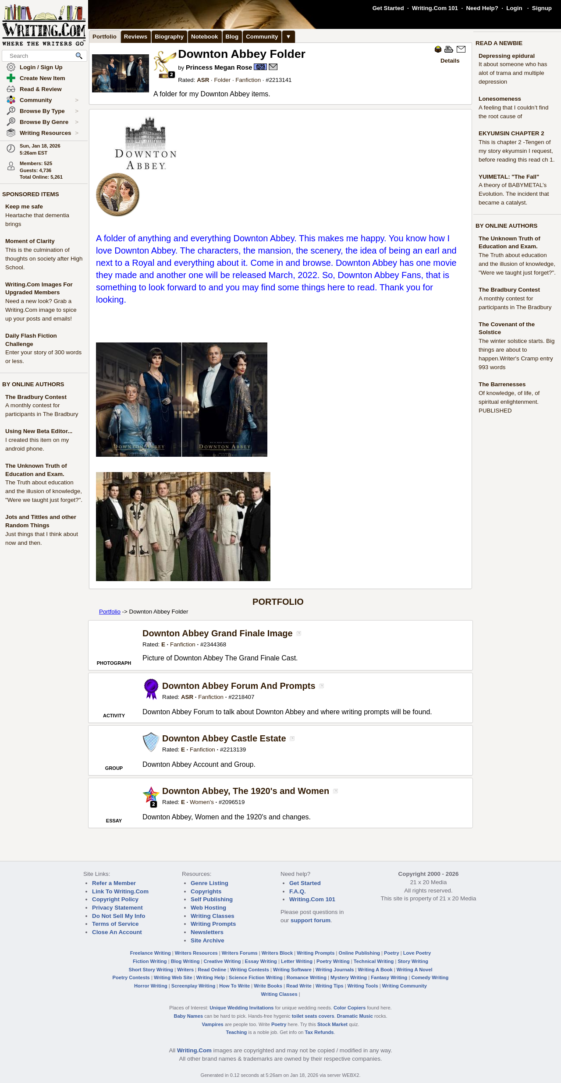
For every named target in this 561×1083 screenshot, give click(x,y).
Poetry (391, 953)
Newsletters (207, 932)
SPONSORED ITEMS (30, 194)
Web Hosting (208, 907)
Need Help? (482, 8)
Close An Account (117, 932)
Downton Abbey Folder (241, 53)
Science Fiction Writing (256, 977)
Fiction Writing (150, 961)
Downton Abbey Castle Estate (224, 738)
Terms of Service (115, 924)
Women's (202, 802)
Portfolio (104, 36)
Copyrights (206, 891)
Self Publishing (212, 899)
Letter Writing (296, 961)
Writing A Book (375, 969)
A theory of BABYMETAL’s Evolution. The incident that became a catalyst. (514, 194)
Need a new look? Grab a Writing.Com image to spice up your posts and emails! (41, 310)
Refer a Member (114, 883)
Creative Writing (222, 961)
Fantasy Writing (389, 977)
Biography (169, 36)
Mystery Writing (348, 977)
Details (450, 60)
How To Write (234, 985)
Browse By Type (49, 111)
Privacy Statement (117, 907)
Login (514, 8)
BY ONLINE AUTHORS (33, 384)
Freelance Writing (150, 953)
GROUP (114, 768)
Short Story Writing (150, 969)
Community (49, 100)
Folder (222, 80)
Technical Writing (374, 961)
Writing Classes (212, 916)
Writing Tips (330, 985)
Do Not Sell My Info (118, 916)
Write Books (268, 985)
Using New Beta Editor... (38, 431)
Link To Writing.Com (120, 891)
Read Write (299, 985)
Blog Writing (185, 961)
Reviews (135, 36)
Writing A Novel (415, 969)
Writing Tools (363, 985)
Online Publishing (359, 953)
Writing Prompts (213, 924)
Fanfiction (248, 80)
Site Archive (207, 940)
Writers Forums (240, 953)
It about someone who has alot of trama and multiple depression (513, 73)
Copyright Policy (115, 899)
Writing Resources (49, 133)
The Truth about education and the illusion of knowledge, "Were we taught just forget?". (43, 491)
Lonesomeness (500, 98)
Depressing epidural (507, 56)
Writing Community (404, 985)
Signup (542, 8)
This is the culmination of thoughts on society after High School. (43, 259)
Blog (232, 36)
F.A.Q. (297, 891)
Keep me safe (24, 206)
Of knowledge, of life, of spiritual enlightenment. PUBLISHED (509, 402)
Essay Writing (261, 961)
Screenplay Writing (193, 985)
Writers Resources (196, 953)
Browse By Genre (49, 122)
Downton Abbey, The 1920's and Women (245, 791)
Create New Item (42, 78)
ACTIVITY (114, 715)
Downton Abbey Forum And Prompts (239, 686)
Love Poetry (417, 953)
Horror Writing (150, 985)
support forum (310, 920)
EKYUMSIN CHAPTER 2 (511, 133)
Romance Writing (307, 977)
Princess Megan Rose (219, 67)
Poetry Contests (131, 977)
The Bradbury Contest (36, 397)
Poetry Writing (333, 961)
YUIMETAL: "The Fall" (509, 176)
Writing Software (292, 969)
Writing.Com (194, 1050)
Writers (185, 969)
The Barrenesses (502, 384)
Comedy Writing (429, 977)
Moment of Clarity (30, 241)
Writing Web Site (173, 977)
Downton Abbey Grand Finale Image (217, 633)
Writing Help (210, 977)
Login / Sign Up (41, 67)
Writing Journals (335, 969)
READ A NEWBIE (499, 43)
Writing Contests (249, 969)
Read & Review (41, 89)
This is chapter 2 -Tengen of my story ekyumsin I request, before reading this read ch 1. (516, 151)
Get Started (388, 8)
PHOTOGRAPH (114, 663)
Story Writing (413, 961)
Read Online (212, 969)
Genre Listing (209, 883)
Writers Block (277, 953)
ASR (203, 80)
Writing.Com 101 (435, 8)
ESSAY (114, 820)
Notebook (204, 36)
